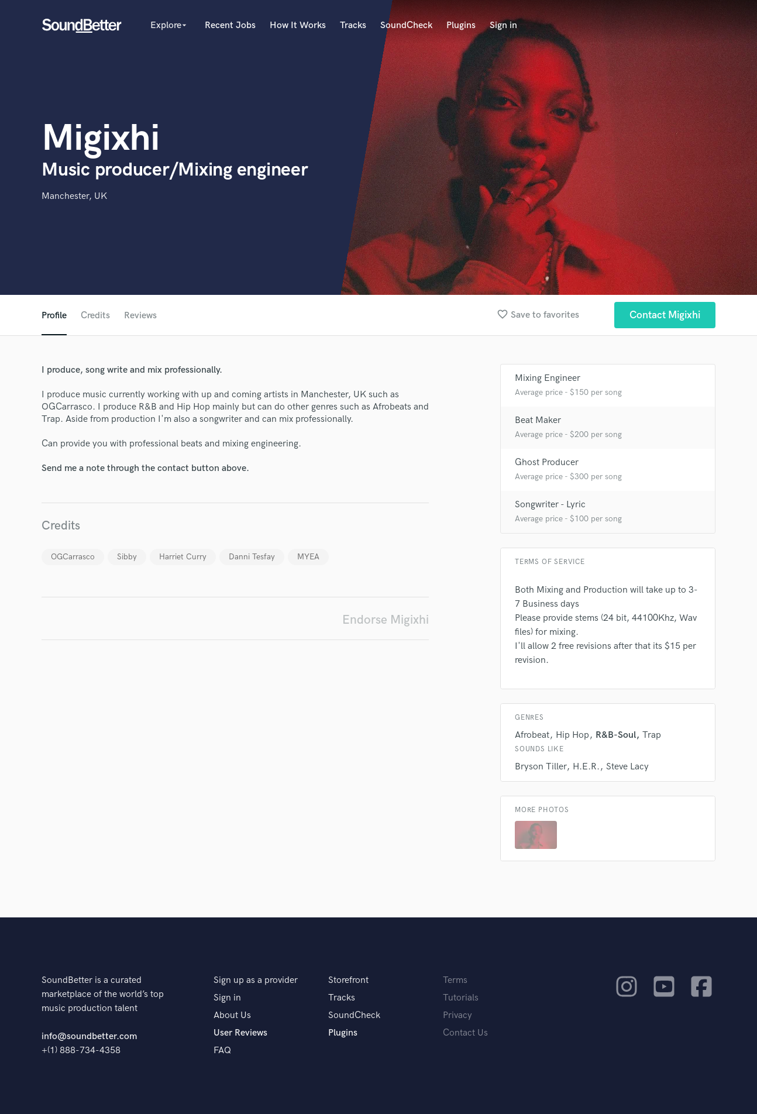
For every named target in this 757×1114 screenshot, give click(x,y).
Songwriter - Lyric (550, 504)
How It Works (298, 25)
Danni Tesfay (252, 557)
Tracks (353, 25)
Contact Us (465, 1033)
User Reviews (240, 1033)
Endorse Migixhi (385, 620)
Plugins (461, 25)
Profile (54, 315)
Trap (651, 735)
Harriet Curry (183, 557)
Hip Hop (572, 735)
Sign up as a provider (256, 980)
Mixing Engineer (547, 378)
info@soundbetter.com (89, 1036)
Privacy (457, 1015)
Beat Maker (538, 420)
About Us (232, 1015)
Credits (95, 315)
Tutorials (461, 997)
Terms (455, 980)
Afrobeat (532, 735)
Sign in (503, 25)
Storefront (348, 980)
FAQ (222, 1050)
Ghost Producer (547, 462)
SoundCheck (406, 25)
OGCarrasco (73, 557)
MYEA (308, 557)
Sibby (127, 557)
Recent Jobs (230, 25)
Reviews (140, 315)
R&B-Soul (616, 735)
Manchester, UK (74, 196)
